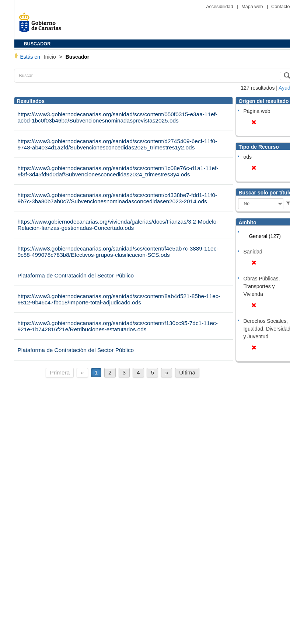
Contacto (280, 6)
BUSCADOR (37, 43)
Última (187, 372)
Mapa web (252, 6)
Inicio (50, 57)
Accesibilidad (220, 6)
